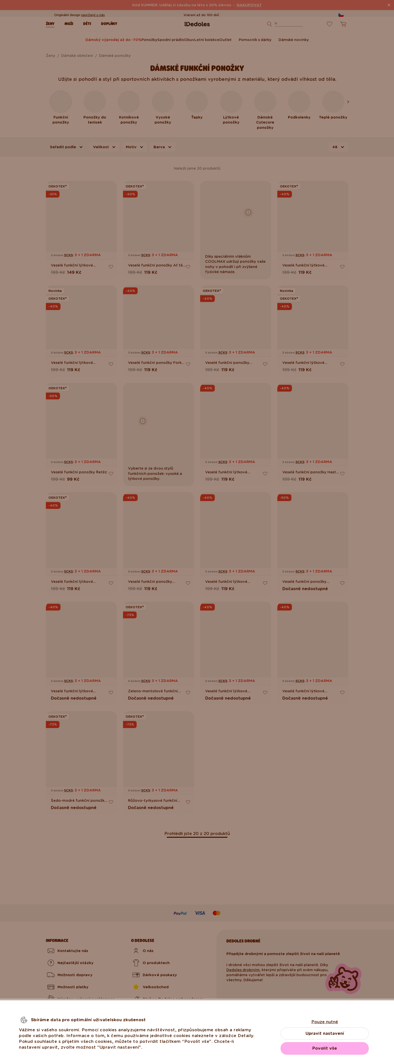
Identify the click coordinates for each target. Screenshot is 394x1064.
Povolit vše (324, 1048)
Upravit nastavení (325, 1033)
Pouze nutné (324, 1021)
